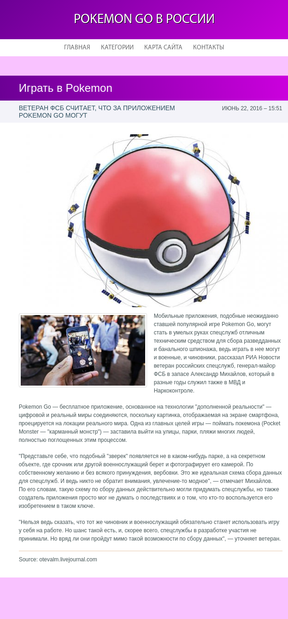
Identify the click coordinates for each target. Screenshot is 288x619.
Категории (117, 47)
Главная (77, 47)
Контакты (208, 47)
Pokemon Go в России (144, 19)
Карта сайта (163, 47)
